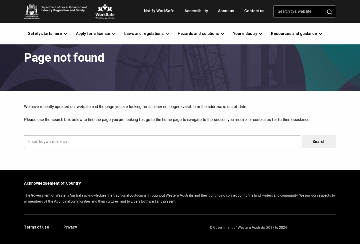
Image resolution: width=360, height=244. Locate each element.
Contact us (254, 11)
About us (226, 11)
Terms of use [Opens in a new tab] (36, 227)
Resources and (297, 34)
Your (248, 34)
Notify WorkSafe (159, 11)
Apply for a (96, 34)
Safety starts (48, 34)
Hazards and (201, 34)
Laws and (147, 34)
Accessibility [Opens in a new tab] (196, 12)
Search (319, 142)
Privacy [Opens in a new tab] (70, 227)
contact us (262, 120)
